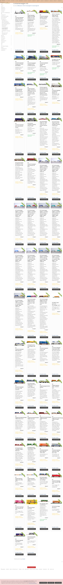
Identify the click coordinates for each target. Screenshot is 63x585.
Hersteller (20, 569)
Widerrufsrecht (27, 569)
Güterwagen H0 (28, 5)
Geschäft (7, 569)
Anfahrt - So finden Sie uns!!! (14, 569)
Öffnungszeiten (3, 569)
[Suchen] (6, 4)
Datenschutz (45, 569)
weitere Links (52, 569)
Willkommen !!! (19, 5)
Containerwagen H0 (35, 5)
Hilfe (48, 569)
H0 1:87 (24, 5)
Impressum (40, 569)
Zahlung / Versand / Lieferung (34, 569)
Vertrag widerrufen (31, 567)
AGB (23, 569)
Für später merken (18, 49)
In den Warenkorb (19, 51)
